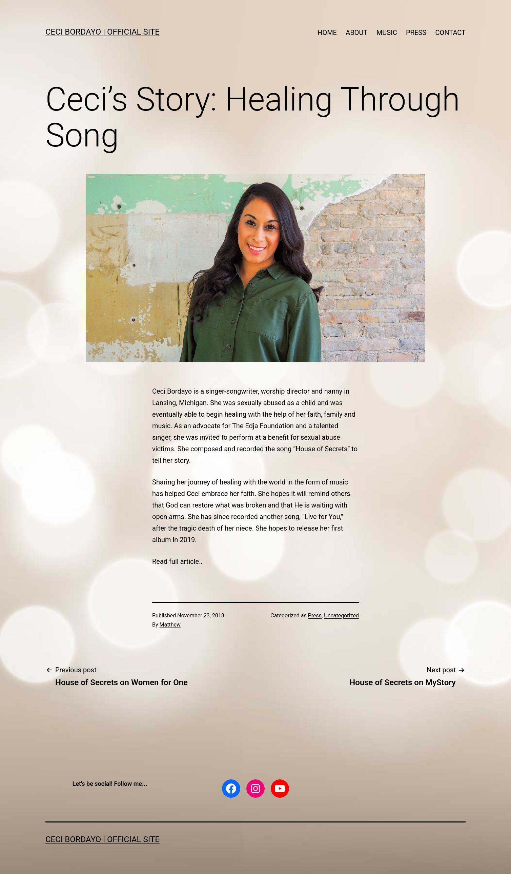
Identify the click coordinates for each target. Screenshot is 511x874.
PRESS (416, 32)
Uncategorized (341, 615)
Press (315, 615)
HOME (327, 32)
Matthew (170, 624)
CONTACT (450, 32)
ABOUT (356, 32)
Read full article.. (177, 561)
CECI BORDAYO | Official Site (102, 32)
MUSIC (386, 32)
